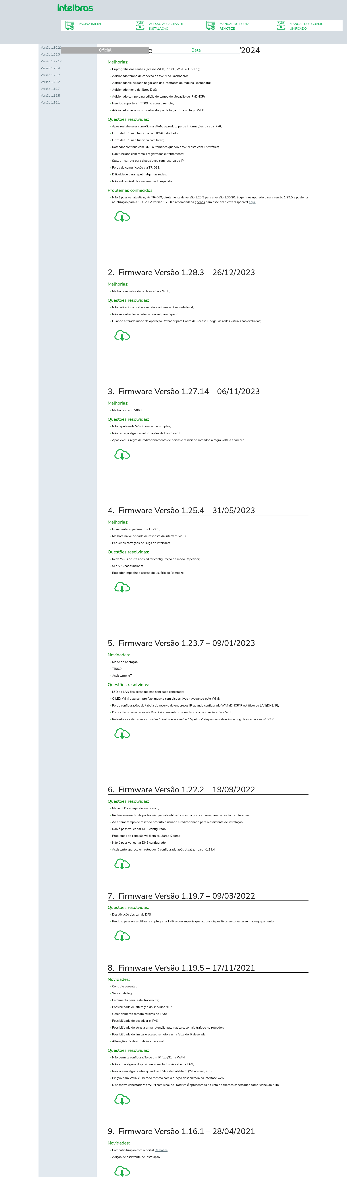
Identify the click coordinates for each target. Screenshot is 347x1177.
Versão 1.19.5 (50, 96)
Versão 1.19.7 (50, 89)
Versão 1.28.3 (50, 54)
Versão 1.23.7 (50, 75)
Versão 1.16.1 (50, 102)
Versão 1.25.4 (50, 68)
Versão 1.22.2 (50, 82)
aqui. (252, 202)
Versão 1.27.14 (51, 61)
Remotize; (161, 1150)
